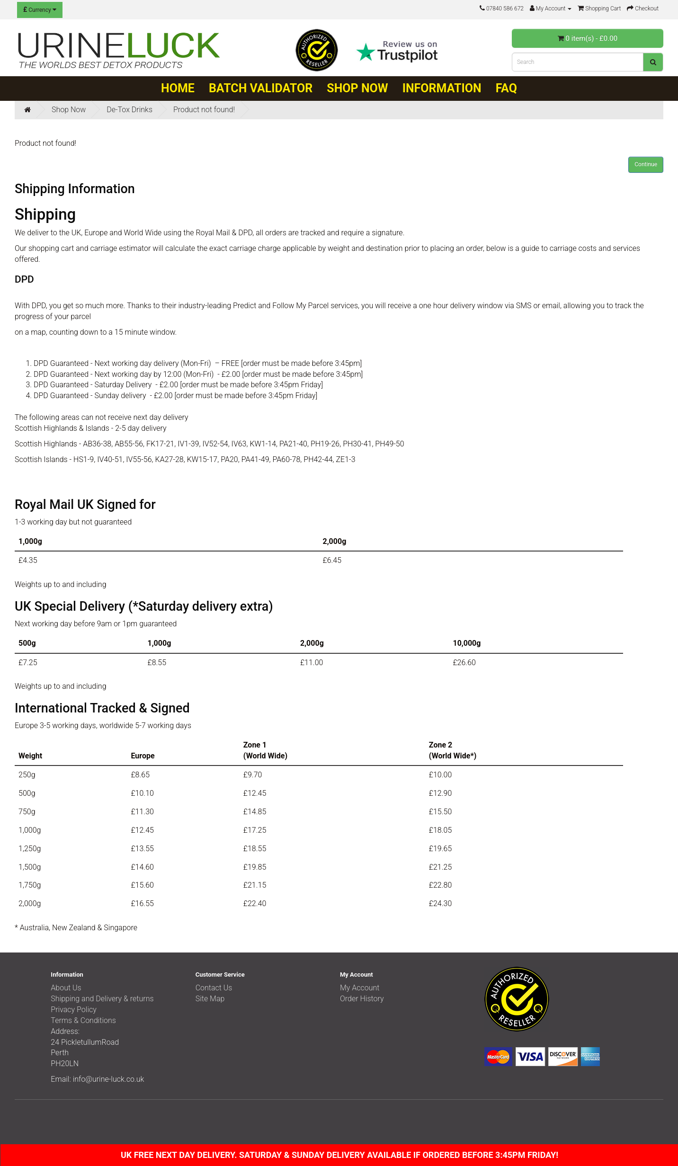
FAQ (506, 88)
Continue (645, 164)
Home (178, 88)
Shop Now (357, 88)
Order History (362, 998)
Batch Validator (260, 88)
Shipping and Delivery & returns (102, 998)
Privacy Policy (73, 1009)
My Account (360, 987)
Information (442, 88)
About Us (66, 987)
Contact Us (214, 987)
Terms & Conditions (83, 1020)
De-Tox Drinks (129, 109)
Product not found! (204, 109)
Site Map (210, 998)
